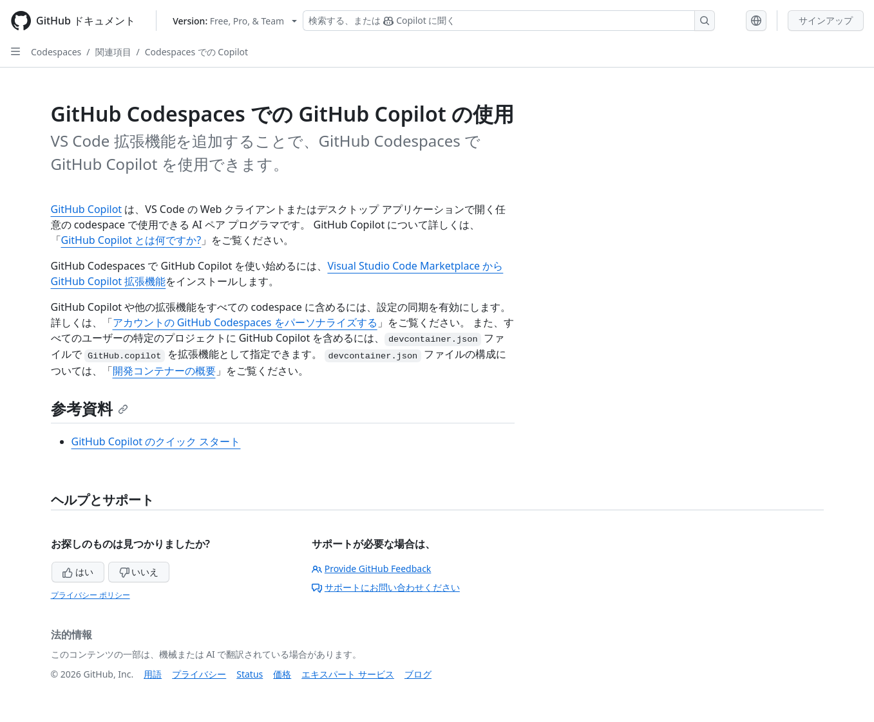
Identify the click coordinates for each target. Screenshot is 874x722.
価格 (282, 674)
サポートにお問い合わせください (386, 587)
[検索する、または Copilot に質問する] (509, 20)
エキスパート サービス (347, 674)
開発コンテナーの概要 (164, 371)
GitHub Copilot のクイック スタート (156, 441)
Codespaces (56, 52)
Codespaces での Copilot (196, 52)
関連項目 (113, 52)
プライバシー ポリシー (90, 594)
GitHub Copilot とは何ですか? (131, 240)
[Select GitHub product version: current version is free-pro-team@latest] (235, 21)
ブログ (418, 674)
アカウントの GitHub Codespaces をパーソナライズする (245, 322)
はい (77, 572)
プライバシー (199, 674)
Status (249, 674)
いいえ (139, 572)
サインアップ (826, 20)
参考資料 (89, 408)
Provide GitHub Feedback (372, 568)
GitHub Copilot (86, 209)
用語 (153, 674)
